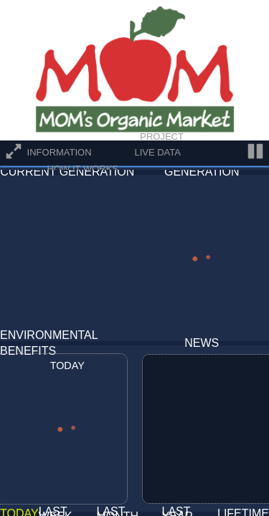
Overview (72, 136)
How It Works (82, 168)
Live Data (157, 152)
